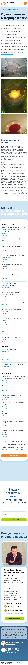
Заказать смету (14, 455)
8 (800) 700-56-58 (12, 649)
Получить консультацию (14, 618)
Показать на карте (10, 644)
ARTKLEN (19, 663)
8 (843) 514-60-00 (12, 651)
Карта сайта (19, 662)
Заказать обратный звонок (12, 652)
